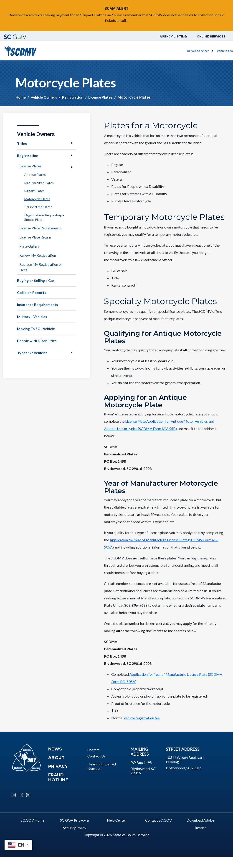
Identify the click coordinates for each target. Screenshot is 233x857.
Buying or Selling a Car (35, 280)
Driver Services (87, 51)
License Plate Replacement (40, 228)
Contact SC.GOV (158, 820)
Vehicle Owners (117, 51)
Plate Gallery (29, 246)
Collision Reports (31, 292)
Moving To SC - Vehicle (36, 328)
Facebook (21, 795)
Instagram (14, 795)
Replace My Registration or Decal (40, 267)
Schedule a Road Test (190, 51)
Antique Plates (35, 174)
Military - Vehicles (32, 316)
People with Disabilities (37, 340)
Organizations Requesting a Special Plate (44, 217)
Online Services (211, 36)
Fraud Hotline (58, 777)
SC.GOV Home (32, 820)
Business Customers (151, 51)
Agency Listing (173, 36)
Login (219, 51)
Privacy (58, 766)
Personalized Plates (38, 207)
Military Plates (34, 191)
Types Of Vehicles (32, 352)
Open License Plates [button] (71, 166)
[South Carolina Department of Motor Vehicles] (20, 50)
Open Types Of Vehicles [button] (71, 352)
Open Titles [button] (71, 143)
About (56, 757)
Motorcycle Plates (37, 199)
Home (20, 97)
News (55, 749)
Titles (22, 143)
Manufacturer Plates (39, 183)
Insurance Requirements (37, 304)
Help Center (116, 820)
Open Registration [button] (71, 155)
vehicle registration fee (142, 718)
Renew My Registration (37, 255)
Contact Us (96, 756)
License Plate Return (35, 237)
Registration (72, 97)
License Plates (100, 97)
